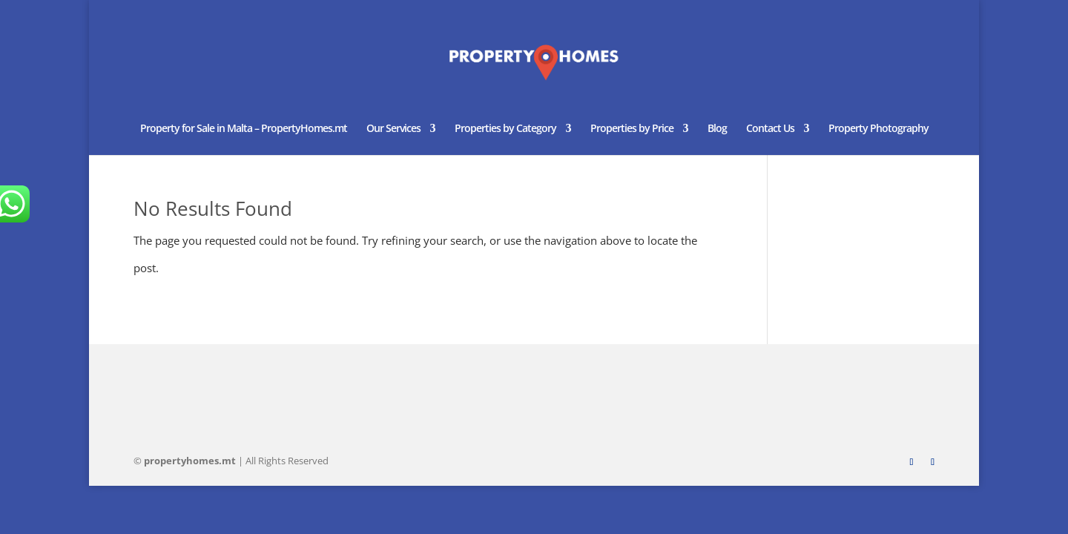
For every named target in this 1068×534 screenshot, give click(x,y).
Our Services (393, 129)
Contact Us (770, 129)
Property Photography (878, 129)
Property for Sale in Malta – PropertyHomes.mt (243, 129)
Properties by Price (631, 129)
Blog (717, 129)
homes (190, 460)
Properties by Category (505, 129)
